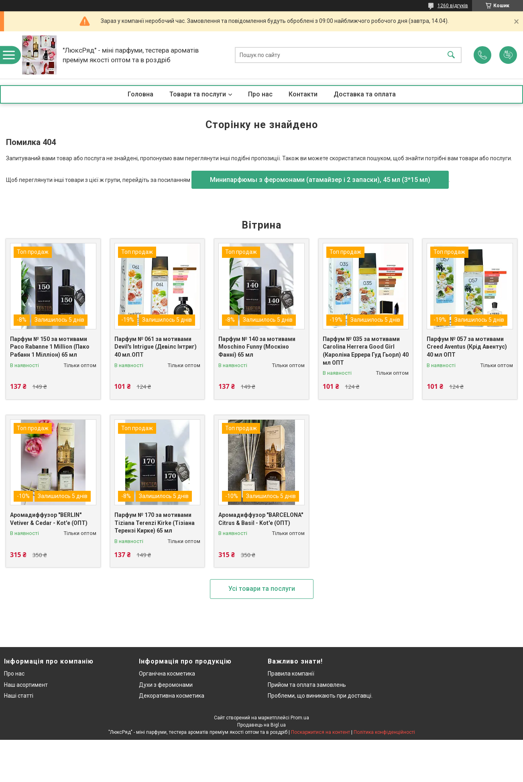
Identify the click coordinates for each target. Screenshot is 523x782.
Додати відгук (508, 55)
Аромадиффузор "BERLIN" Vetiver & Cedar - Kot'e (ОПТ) (49, 519)
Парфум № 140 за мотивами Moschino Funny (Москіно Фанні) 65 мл (256, 347)
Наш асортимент (26, 685)
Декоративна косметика (171, 695)
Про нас (260, 94)
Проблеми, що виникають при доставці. (320, 695)
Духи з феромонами (166, 685)
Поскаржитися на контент (320, 732)
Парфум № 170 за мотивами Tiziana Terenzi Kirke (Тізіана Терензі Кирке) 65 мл (154, 523)
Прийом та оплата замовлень (307, 685)
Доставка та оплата (365, 94)
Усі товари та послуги (261, 588)
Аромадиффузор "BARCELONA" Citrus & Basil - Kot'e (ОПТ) (260, 519)
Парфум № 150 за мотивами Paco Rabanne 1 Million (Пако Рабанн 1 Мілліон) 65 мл (50, 347)
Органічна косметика (167, 673)
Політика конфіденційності (384, 732)
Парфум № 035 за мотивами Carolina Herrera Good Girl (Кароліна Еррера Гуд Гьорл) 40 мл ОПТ (366, 351)
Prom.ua (300, 718)
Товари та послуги (197, 94)
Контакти (303, 94)
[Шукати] (451, 55)
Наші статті (18, 695)
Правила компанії (291, 673)
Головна (140, 94)
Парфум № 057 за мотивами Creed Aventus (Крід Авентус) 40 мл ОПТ (467, 347)
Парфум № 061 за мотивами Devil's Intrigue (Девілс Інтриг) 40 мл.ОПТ (155, 347)
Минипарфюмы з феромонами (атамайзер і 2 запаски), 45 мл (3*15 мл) (320, 180)
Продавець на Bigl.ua (261, 725)
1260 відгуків (453, 5)
